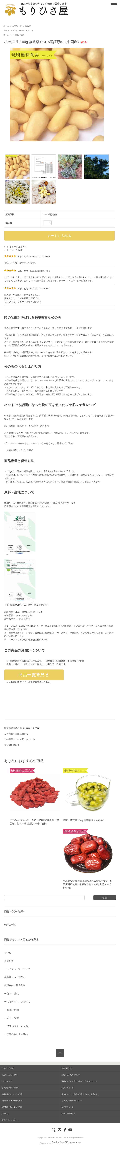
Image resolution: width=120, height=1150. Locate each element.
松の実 (28, 26)
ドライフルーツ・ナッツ (22, 30)
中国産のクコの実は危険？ (12, 1100)
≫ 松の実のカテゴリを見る (19, 450)
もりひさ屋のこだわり (10, 1088)
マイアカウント (68, 1107)
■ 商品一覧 (17, 26)
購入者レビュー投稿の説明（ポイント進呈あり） (80, 1094)
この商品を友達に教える (16, 733)
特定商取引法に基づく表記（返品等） (22, 728)
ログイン (5, 1113)
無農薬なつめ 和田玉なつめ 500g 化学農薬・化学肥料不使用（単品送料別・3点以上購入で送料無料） (87, 884)
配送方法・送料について (71, 1075)
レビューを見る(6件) (17, 246)
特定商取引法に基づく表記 (12, 1107)
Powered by (60, 1143)
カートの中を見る (68, 1113)
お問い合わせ (67, 1068)
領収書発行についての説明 (12, 1094)
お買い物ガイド (68, 1088)
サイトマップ (7, 1081)
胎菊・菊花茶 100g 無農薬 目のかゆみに (84, 820)
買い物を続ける (12, 745)
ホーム (6, 26)
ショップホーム (8, 1068)
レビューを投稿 (14, 250)
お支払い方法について (10, 1075)
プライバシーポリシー (10, 1120)
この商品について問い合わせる (19, 739)
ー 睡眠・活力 (18, 35)
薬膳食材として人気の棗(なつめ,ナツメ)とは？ (80, 1081)
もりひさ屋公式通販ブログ (72, 1100)
